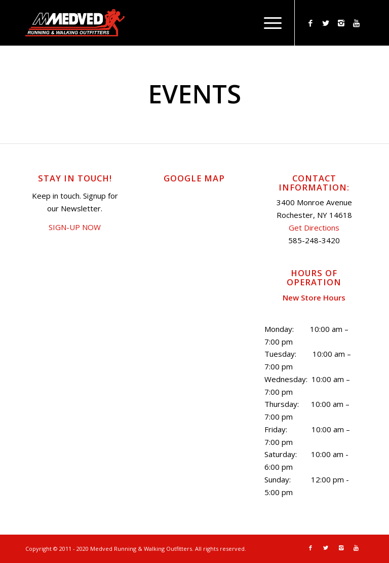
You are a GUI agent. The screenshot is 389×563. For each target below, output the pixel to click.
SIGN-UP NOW (75, 227)
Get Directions (314, 227)
